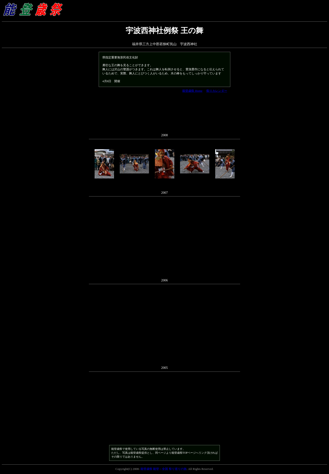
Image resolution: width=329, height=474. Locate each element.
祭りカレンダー (216, 90)
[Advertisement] (164, 115)
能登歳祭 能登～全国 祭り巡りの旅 (164, 469)
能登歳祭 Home (192, 90)
